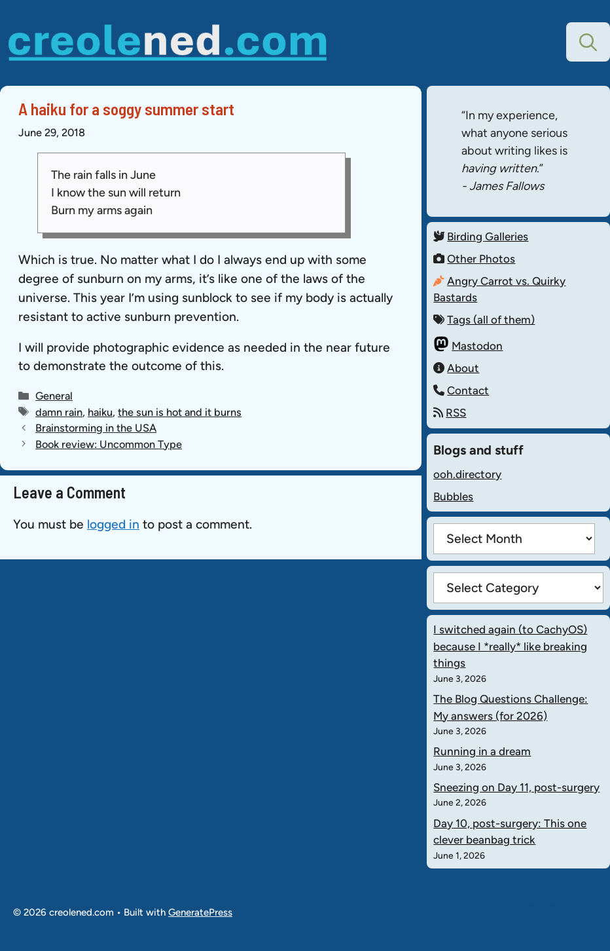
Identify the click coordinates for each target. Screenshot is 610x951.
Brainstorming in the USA (95, 427)
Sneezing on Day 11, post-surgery (516, 787)
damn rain (58, 412)
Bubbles (453, 496)
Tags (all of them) (491, 319)
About (463, 368)
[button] (588, 42)
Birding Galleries (487, 236)
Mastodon (477, 345)
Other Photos (481, 258)
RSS (456, 412)
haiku (100, 412)
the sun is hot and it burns (180, 412)
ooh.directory (467, 474)
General (54, 395)
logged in (113, 524)
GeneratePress (200, 912)
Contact (468, 390)
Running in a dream (482, 751)
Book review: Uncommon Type (108, 444)
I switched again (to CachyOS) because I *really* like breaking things (510, 646)
